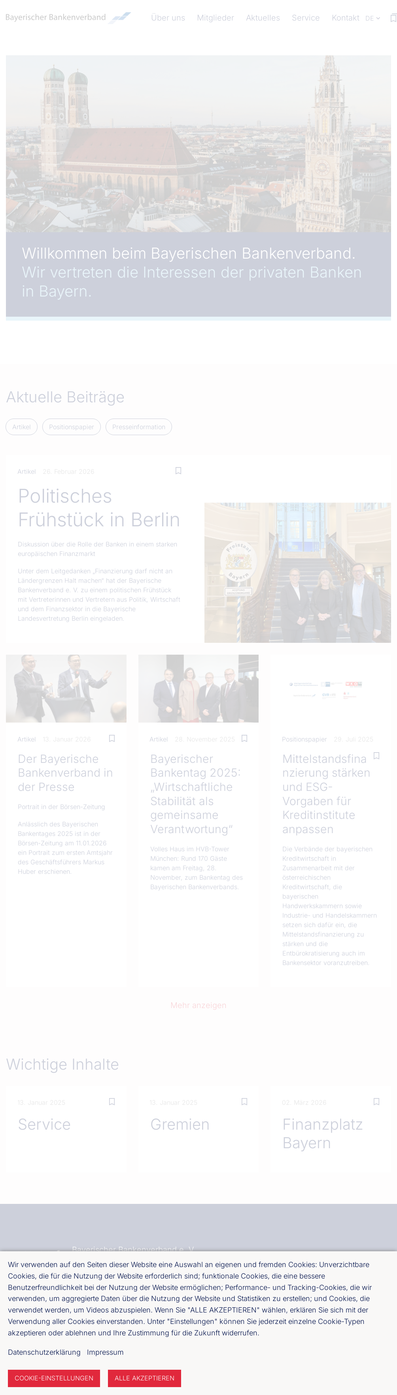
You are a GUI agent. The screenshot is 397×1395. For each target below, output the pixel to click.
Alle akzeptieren (144, 1378)
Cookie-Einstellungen (54, 1378)
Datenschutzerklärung (44, 1352)
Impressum (105, 1352)
